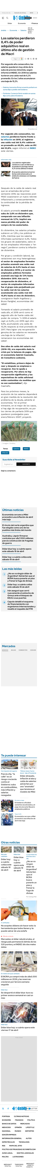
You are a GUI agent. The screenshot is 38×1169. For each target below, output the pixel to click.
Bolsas (13, 650)
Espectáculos (8, 1142)
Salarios (23, 30)
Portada (6, 1116)
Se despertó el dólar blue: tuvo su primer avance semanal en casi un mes (17, 995)
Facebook (8, 1109)
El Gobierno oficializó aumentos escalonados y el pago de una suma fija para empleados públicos (25, 806)
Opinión (18, 1127)
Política (31, 1120)
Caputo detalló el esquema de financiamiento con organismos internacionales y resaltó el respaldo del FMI (21, 605)
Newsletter (31, 1109)
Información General (12, 1138)
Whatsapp (29, 1109)
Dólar (10, 23)
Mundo (18, 1131)
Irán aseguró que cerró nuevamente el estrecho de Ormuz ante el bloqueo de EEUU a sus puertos (20, 594)
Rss (3, 1146)
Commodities (23, 650)
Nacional (6, 1131)
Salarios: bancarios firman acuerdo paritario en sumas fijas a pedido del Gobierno (20, 88)
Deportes (29, 1131)
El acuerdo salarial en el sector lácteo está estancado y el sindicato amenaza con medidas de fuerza (24, 175)
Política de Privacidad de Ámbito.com (19, 1149)
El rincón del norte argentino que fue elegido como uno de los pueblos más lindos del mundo (18, 527)
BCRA (31, 13)
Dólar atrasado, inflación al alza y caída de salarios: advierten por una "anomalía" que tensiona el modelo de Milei (28, 784)
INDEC (33, 148)
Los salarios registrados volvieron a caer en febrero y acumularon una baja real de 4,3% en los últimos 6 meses (23, 166)
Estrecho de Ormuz (20, 13)
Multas (5, 1157)
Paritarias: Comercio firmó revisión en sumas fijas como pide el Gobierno (19, 94)
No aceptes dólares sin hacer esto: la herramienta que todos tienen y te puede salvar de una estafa (18, 928)
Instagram (13, 1109)
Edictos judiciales (25, 1153)
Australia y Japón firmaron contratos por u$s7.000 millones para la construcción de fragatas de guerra (17, 539)
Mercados (25, 1124)
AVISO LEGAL (7, 1153)
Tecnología (24, 1142)
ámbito (3, 30)
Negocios (6, 1127)
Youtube (24, 1108)
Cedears (33, 650)
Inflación (5, 453)
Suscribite (26, 464)
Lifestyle (30, 1127)
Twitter (3, 1108)
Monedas (5, 650)
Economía (22, 23)
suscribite (28, 17)
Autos (29, 1138)
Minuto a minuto (8, 936)
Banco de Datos (9, 1124)
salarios (5, 136)
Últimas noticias (21, 1116)
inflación (8, 139)
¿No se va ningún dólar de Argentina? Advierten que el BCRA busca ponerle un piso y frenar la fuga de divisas (21, 577)
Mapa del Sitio (15, 1146)
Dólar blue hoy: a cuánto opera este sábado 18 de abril (16, 550)
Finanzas (19, 1120)
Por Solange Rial (31, 897)
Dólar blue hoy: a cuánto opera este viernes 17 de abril (18, 1028)
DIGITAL (8, 1165)
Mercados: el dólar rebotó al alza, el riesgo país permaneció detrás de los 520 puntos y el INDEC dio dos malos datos (18, 943)
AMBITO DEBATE (30, 1165)
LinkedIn (18, 1109)
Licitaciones (18, 1157)
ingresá (35, 17)
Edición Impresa (9, 1135)
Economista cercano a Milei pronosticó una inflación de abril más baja (17, 517)
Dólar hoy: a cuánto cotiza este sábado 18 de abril (16, 558)
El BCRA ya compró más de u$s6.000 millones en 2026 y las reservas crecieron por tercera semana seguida (19, 980)
